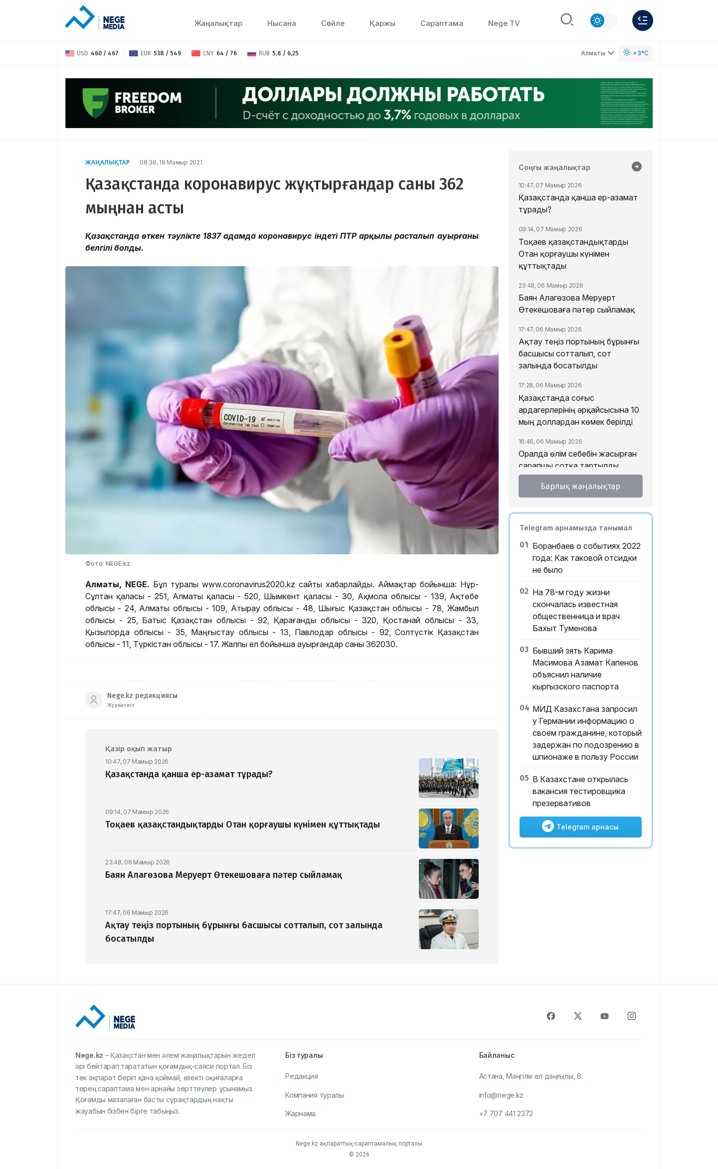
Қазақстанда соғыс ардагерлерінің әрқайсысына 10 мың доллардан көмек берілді (579, 410)
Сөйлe (333, 23)
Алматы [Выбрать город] (598, 53)
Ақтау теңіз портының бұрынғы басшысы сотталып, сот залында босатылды (579, 353)
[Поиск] (566, 20)
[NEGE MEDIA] (95, 18)
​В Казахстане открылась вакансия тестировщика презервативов (580, 791)
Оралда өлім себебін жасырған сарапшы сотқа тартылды (578, 460)
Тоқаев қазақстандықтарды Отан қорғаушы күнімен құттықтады (573, 254)
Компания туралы (314, 1095)
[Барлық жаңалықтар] (637, 167)
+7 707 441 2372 (506, 1113)
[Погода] (636, 53)
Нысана (281, 23)
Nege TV (504, 23)
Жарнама (300, 1113)
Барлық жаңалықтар (580, 486)
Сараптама (441, 23)
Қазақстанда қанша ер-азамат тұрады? (578, 203)
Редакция (301, 1076)
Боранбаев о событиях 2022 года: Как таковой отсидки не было (587, 558)
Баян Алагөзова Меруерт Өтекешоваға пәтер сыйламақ (577, 304)
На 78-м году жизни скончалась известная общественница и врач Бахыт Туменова (576, 610)
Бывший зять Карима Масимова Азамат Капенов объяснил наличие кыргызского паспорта (585, 668)
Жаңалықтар (218, 23)
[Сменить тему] (603, 20)
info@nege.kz (501, 1095)
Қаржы (382, 23)
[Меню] (642, 20)
